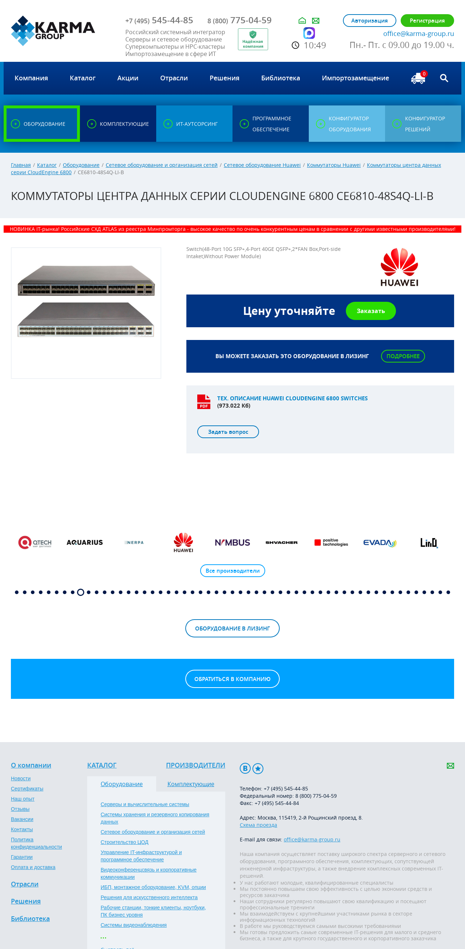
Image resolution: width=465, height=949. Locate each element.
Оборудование (81, 164)
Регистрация (427, 20)
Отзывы (20, 809)
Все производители (233, 570)
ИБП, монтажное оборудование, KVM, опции (153, 887)
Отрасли (25, 884)
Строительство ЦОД (124, 842)
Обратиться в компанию (232, 679)
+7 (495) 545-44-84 (277, 803)
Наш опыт (23, 799)
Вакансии (22, 819)
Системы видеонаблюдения (134, 925)
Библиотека (30, 919)
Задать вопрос (228, 432)
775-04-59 (239, 20)
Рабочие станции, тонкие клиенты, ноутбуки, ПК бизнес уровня (153, 911)
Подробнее (403, 356)
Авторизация (369, 20)
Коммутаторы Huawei (334, 164)
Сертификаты (27, 789)
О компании (31, 765)
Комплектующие (190, 784)
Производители (195, 765)
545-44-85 (159, 20)
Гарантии (22, 857)
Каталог (47, 164)
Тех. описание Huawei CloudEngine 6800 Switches (292, 398)
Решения (26, 901)
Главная (21, 164)
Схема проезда (258, 824)
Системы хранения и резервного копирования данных (155, 818)
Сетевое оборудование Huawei (262, 164)
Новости (21, 778)
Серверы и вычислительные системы (145, 804)
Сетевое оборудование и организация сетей (162, 164)
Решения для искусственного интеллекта (149, 897)
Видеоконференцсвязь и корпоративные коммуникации (149, 873)
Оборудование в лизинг (232, 628)
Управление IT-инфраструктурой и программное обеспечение (141, 855)
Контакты (22, 829)
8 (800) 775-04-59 (316, 795)
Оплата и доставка (33, 867)
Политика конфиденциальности (36, 843)
